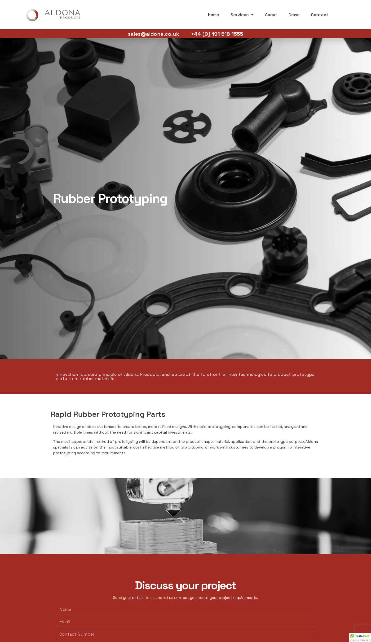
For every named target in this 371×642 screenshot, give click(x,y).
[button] (360, 637)
